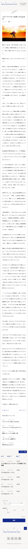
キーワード (5, 500)
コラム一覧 (23, 451)
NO (2, 456)
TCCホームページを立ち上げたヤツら (11, 427)
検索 (14, 520)
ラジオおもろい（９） (7, 479)
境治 (9, 21)
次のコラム (21, 410)
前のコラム (6, 410)
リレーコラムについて (23, 4)
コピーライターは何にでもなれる (10, 421)
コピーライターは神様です (9, 439)
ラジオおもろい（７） (7, 494)
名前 (18, 456)
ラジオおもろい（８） (7, 486)
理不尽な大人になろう (7, 444)
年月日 (9, 456)
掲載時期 (5, 508)
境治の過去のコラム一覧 (8, 415)
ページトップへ (25, 528)
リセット (23, 516)
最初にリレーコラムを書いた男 (10, 433)
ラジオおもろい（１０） (8, 472)
